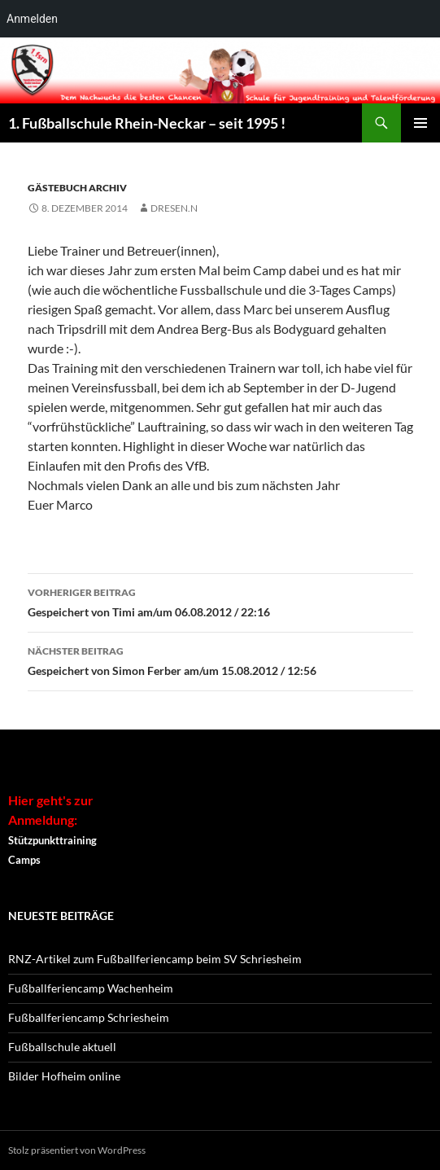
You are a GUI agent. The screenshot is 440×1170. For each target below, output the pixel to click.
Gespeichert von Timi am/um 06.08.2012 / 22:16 (220, 601)
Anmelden (32, 18)
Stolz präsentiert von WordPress (77, 1150)
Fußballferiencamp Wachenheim (90, 988)
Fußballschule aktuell (62, 1047)
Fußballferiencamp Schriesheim (88, 1017)
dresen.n (174, 208)
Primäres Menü (420, 122)
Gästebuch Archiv (77, 188)
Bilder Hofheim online (64, 1076)
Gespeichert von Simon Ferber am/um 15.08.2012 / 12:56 (220, 659)
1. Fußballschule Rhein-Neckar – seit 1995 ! (146, 123)
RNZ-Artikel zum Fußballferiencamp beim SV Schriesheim (155, 959)
